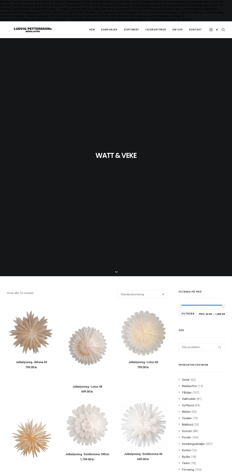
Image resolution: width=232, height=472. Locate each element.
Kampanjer (109, 29)
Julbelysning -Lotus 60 (143, 362)
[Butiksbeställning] (143, 294)
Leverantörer (155, 29)
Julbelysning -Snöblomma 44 (143, 454)
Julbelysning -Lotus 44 (87, 386)
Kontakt (195, 29)
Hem (92, 29)
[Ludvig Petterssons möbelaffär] (26, 30)
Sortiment (131, 29)
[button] (211, 29)
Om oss (177, 29)
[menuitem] (92, 29)
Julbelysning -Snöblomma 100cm (87, 454)
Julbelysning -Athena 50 (31, 362)
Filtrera (188, 313)
